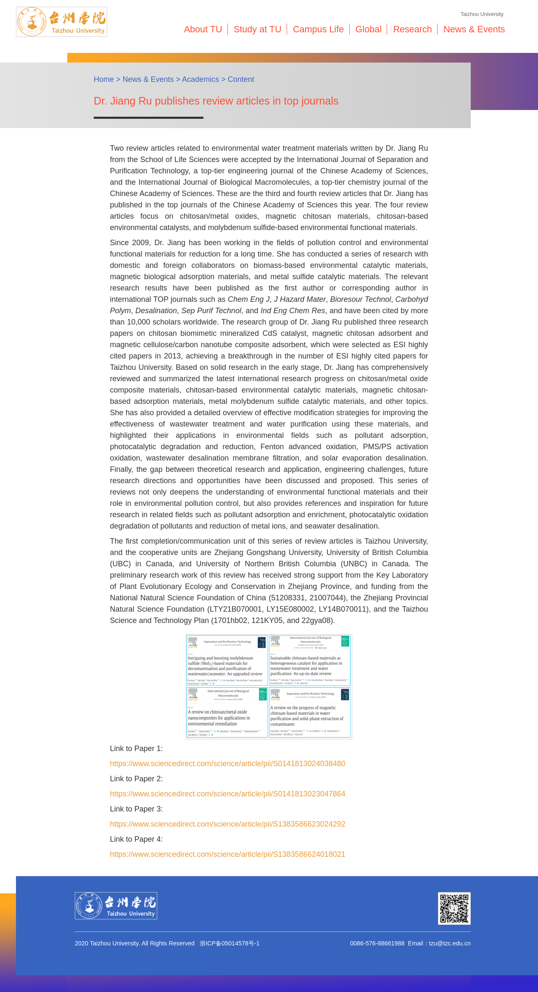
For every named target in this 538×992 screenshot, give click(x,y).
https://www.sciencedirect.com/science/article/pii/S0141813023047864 (227, 794)
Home (104, 79)
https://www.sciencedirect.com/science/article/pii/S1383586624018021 (227, 854)
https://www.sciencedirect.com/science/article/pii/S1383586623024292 (227, 824)
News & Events (148, 79)
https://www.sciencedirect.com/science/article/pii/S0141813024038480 (227, 763)
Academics (200, 79)
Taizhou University (482, 14)
